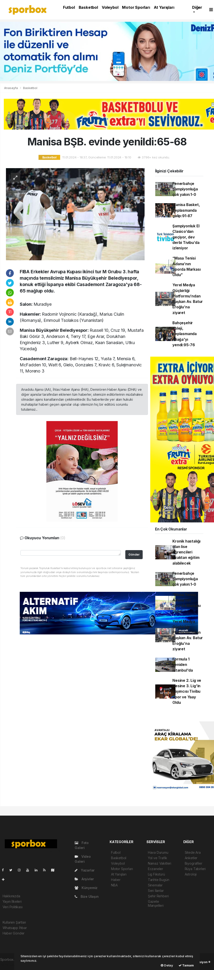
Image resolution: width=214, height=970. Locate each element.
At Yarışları (164, 7)
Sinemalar (155, 885)
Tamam (186, 965)
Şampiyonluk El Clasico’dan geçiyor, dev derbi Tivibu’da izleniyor (185, 237)
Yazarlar (85, 870)
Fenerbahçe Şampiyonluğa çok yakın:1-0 (185, 189)
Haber (116, 880)
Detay (167, 965)
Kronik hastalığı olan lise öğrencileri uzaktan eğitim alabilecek (186, 552)
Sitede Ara (193, 852)
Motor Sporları (136, 7)
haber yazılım (10, 964)
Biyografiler (193, 863)
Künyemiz (86, 888)
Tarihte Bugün (158, 880)
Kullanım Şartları (14, 922)
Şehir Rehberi (158, 896)
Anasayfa (11, 88)
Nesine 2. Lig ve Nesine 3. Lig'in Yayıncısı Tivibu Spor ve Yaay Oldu (186, 691)
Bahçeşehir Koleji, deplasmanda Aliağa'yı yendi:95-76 (184, 334)
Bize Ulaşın (87, 896)
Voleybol (110, 7)
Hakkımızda (11, 896)
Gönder (134, 554)
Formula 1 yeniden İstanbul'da (182, 665)
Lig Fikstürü (156, 874)
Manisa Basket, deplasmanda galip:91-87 (186, 210)
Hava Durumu (158, 852)
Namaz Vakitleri (159, 863)
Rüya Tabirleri (195, 869)
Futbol (69, 7)
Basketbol (88, 7)
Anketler (191, 858)
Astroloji (191, 874)
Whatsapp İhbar (15, 928)
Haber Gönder (14, 933)
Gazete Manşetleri (156, 903)
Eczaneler (155, 869)
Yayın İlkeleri (12, 901)
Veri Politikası (13, 907)
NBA (114, 885)
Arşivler (84, 879)
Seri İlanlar (156, 891)
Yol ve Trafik (157, 858)
